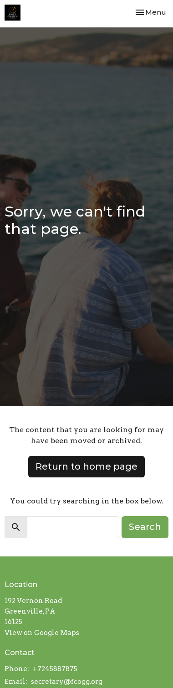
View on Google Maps (42, 633)
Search (145, 526)
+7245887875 (55, 669)
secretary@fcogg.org (66, 681)
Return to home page (86, 466)
